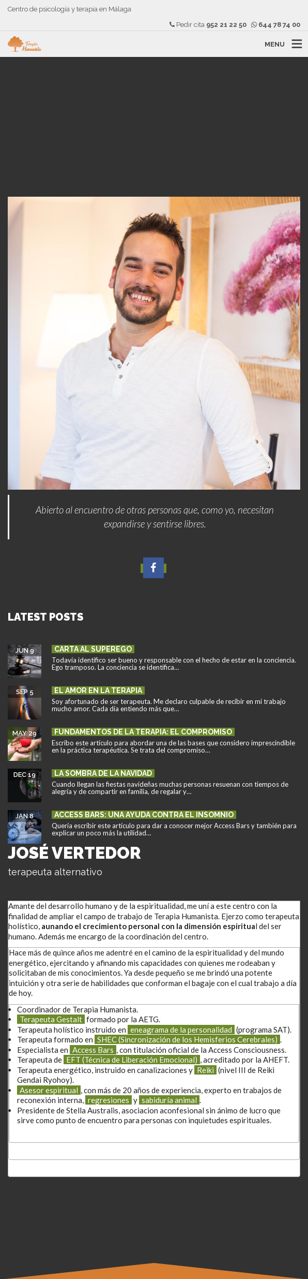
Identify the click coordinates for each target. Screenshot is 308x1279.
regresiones (108, 1100)
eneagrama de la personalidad (181, 1029)
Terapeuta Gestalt (51, 1019)
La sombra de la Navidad (103, 773)
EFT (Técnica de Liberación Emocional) (131, 1059)
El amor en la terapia (98, 690)
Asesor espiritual (49, 1090)
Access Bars (93, 1049)
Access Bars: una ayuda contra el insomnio (144, 815)
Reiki (205, 1070)
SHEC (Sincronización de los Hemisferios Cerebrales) (187, 1039)
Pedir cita (208, 24)
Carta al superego (93, 649)
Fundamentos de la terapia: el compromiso (143, 732)
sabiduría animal (169, 1100)
